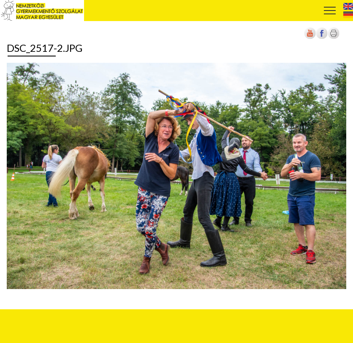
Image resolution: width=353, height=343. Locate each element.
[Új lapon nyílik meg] (322, 37)
